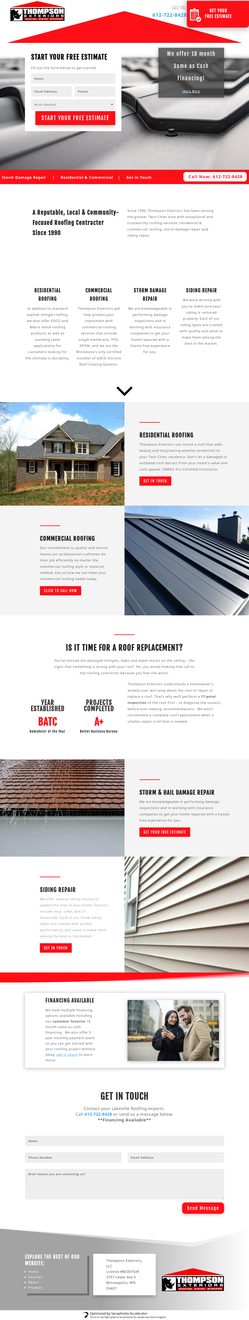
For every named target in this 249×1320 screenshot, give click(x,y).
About (33, 1282)
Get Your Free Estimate (165, 832)
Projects (35, 1287)
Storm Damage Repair (24, 177)
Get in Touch (139, 177)
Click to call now (60, 590)
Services (35, 1277)
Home (33, 1271)
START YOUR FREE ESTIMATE (75, 118)
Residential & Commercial (87, 177)
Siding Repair (201, 291)
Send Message (203, 1208)
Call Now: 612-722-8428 (215, 176)
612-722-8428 (170, 14)
